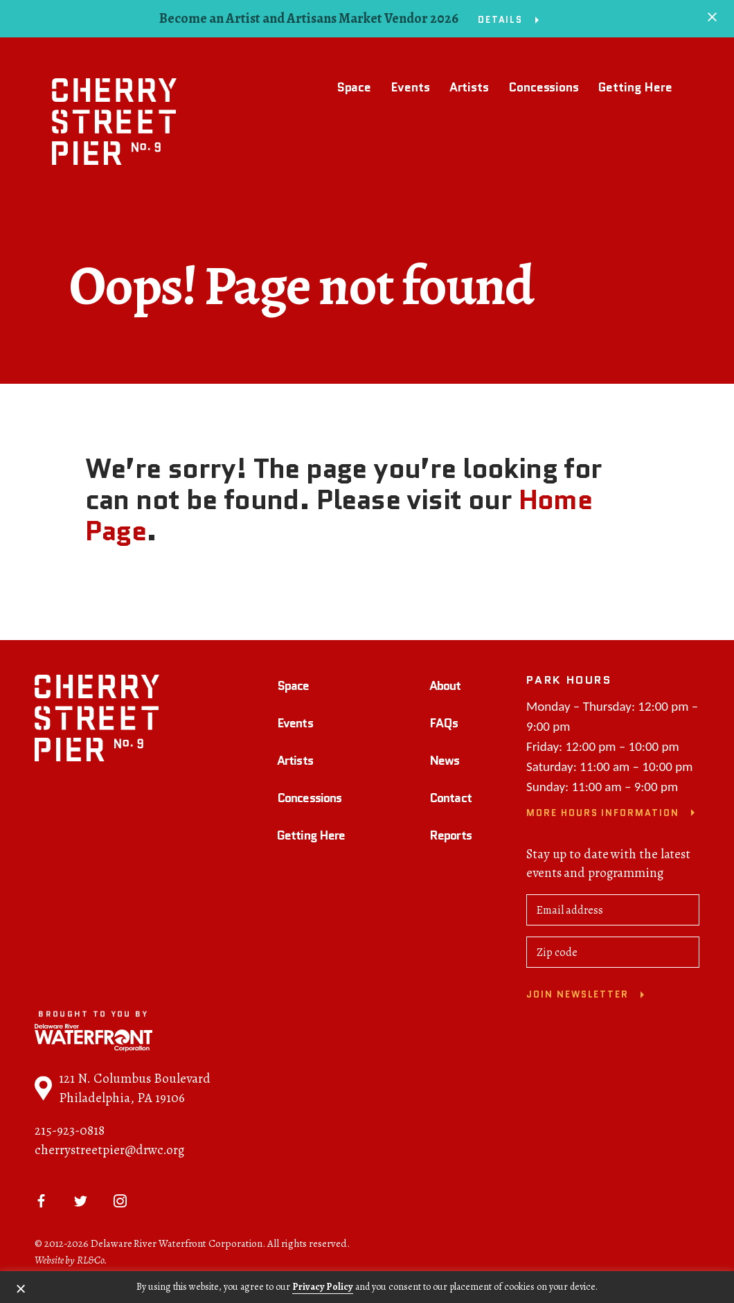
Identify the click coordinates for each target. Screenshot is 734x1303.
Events (410, 87)
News (444, 763)
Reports (450, 837)
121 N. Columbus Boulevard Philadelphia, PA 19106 (123, 1090)
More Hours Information (602, 815)
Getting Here (635, 87)
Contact (450, 800)
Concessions (543, 87)
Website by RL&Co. (71, 1262)
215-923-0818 (70, 1133)
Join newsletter (577, 996)
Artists (469, 87)
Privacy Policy (322, 1286)
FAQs (443, 725)
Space (354, 87)
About (445, 688)
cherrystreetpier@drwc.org (109, 1152)
